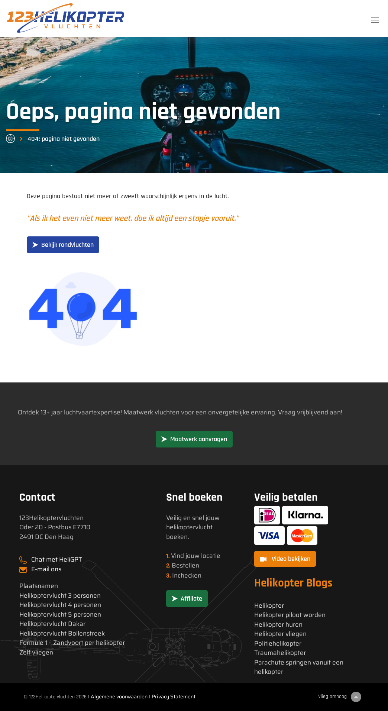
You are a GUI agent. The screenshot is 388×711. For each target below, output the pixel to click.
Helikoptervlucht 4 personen (60, 605)
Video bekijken (285, 559)
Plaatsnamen (38, 586)
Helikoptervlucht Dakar (52, 623)
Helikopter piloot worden (290, 615)
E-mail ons (46, 569)
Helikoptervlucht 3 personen (60, 595)
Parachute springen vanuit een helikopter (298, 667)
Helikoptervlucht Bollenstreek (62, 633)
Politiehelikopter (277, 643)
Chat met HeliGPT (56, 559)
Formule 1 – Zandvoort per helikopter (72, 642)
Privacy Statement (173, 696)
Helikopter (269, 605)
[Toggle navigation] (375, 20)
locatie (210, 555)
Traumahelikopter (280, 652)
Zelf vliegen (36, 652)
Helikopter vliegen (280, 634)
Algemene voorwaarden (119, 696)
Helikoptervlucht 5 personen (60, 614)
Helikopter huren (278, 624)
